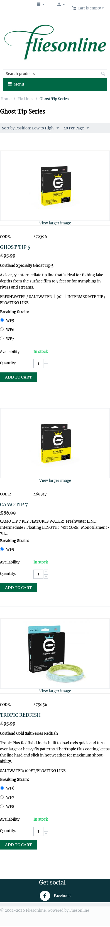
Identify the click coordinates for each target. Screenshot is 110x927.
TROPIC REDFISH (20, 715)
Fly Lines (25, 99)
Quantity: (8, 363)
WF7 (7, 339)
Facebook (55, 896)
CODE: (5, 236)
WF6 (7, 329)
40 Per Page (76, 128)
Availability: (10, 351)
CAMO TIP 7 (14, 505)
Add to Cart (18, 377)
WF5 (7, 320)
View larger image (55, 223)
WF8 (7, 806)
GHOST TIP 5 (15, 247)
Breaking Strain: (14, 312)
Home (6, 99)
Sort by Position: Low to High (30, 128)
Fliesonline (79, 910)
